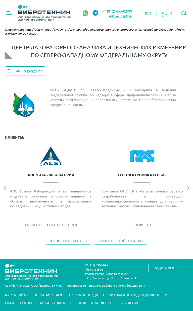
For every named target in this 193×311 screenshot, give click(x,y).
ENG (148, 13)
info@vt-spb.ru (120, 16)
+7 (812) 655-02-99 (117, 11)
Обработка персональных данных (38, 302)
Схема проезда (83, 294)
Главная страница (18, 29)
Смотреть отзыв (62, 225)
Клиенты (60, 29)
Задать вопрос (168, 267)
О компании (42, 29)
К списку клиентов (68, 241)
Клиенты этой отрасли (121, 241)
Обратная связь (48, 294)
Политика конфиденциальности (135, 294)
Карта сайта (16, 294)
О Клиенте (33, 225)
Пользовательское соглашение (108, 302)
